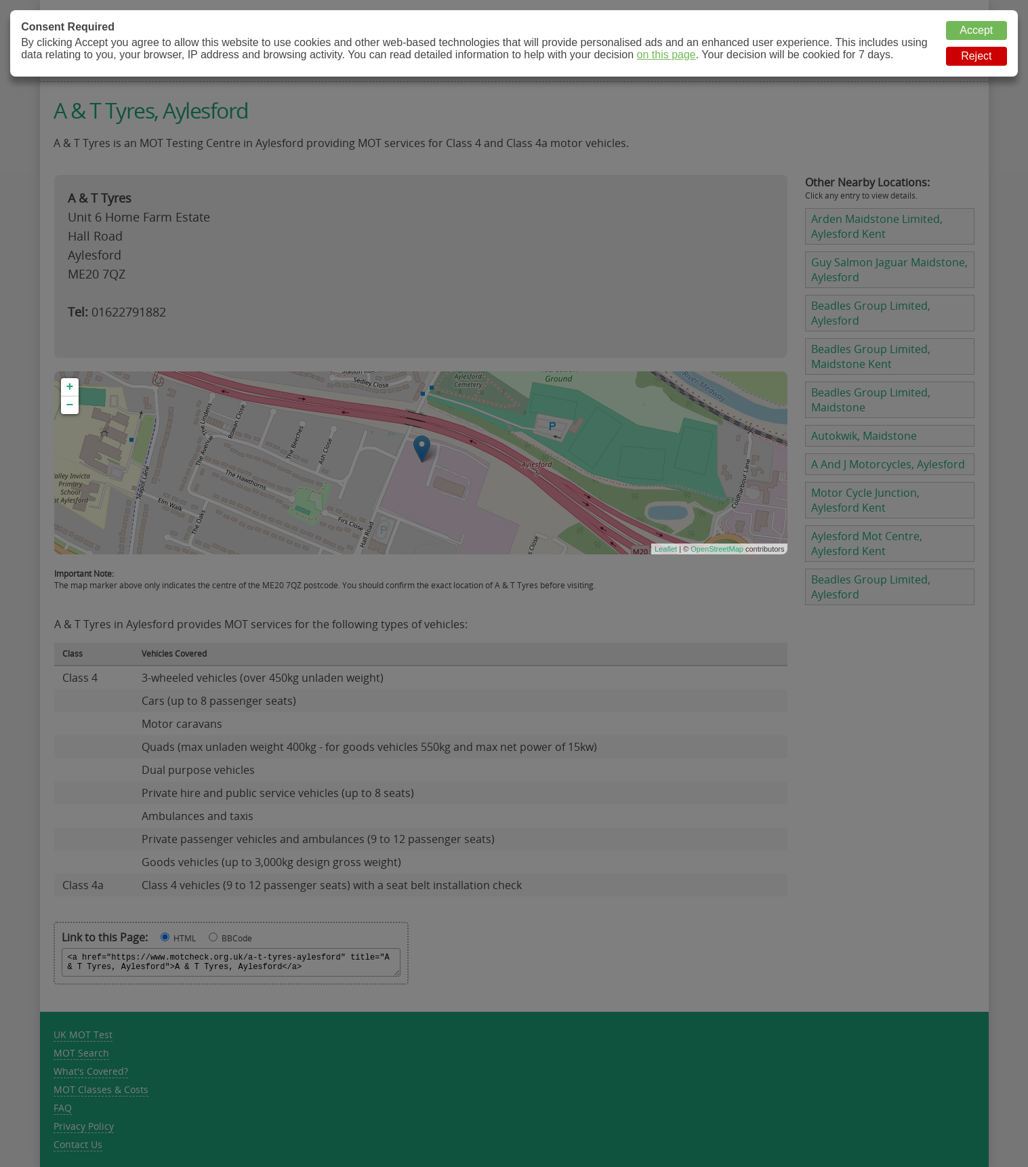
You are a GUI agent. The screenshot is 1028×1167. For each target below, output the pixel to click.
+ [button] (70, 387)
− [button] (70, 405)
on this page (666, 54)
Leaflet (666, 549)
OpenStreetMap (717, 549)
